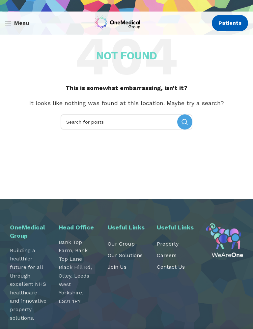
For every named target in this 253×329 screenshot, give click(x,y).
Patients (229, 23)
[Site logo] (119, 22)
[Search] (126, 122)
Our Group (121, 244)
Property (168, 244)
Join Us (117, 267)
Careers (167, 255)
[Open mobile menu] (17, 23)
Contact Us (171, 267)
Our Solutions (125, 255)
